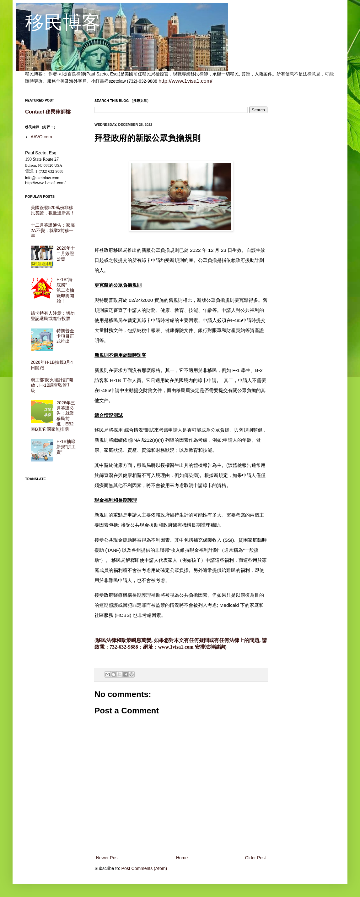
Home (182, 857)
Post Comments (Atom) (144, 868)
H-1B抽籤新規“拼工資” (66, 447)
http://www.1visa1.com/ (185, 81)
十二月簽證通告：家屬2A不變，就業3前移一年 (53, 230)
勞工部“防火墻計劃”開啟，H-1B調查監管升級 (52, 385)
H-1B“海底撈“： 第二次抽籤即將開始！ (65, 290)
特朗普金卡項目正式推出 (65, 336)
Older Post (255, 857)
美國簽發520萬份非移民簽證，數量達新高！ (53, 210)
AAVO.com (41, 136)
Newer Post (107, 857)
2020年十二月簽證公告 (65, 253)
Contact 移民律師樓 (48, 111)
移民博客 (62, 22)
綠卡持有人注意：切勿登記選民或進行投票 (53, 316)
